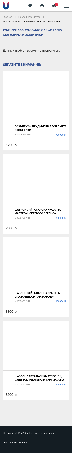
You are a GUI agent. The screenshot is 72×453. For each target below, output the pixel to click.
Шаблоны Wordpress (29, 17)
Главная (7, 17)
